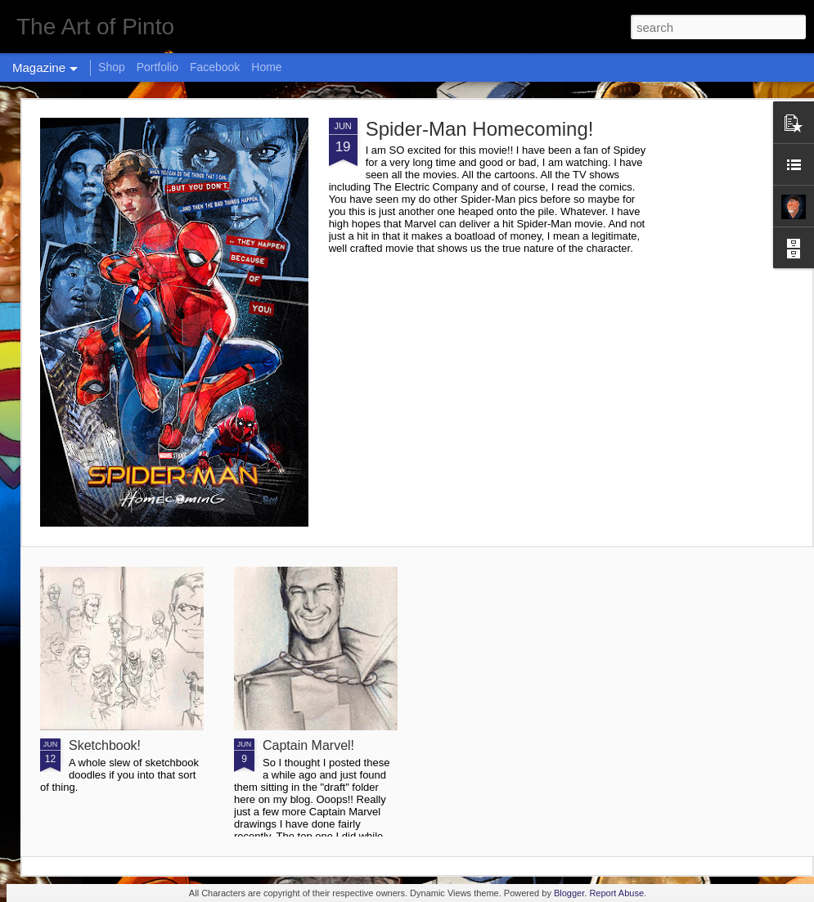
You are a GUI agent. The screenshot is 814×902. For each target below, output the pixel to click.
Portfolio (157, 67)
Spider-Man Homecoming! (480, 129)
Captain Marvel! (308, 745)
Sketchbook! (105, 745)
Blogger (569, 893)
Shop (111, 67)
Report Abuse (616, 893)
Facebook (215, 67)
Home (266, 67)
